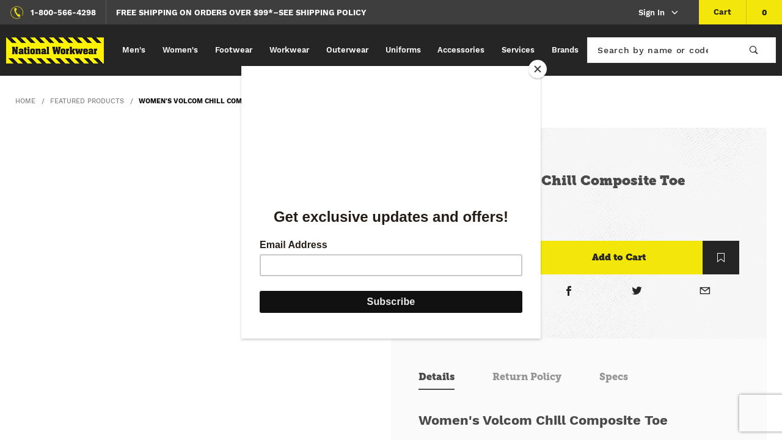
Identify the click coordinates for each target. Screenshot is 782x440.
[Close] (537, 69)
